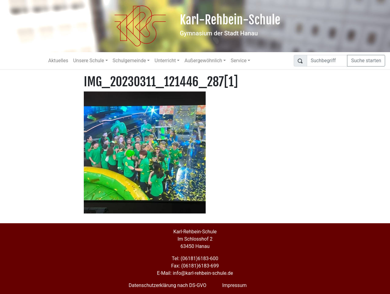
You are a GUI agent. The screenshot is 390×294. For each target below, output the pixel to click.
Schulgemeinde (129, 60)
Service (238, 60)
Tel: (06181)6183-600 (195, 258)
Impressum (234, 285)
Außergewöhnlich (203, 60)
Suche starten (366, 60)
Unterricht (165, 60)
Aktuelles (58, 60)
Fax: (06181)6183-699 (195, 266)
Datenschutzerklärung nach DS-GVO (167, 285)
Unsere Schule (88, 60)
